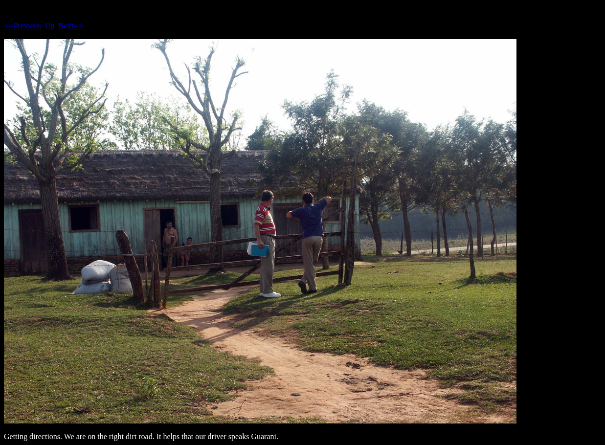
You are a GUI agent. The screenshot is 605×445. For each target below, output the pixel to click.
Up (50, 26)
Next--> (70, 26)
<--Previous (22, 26)
